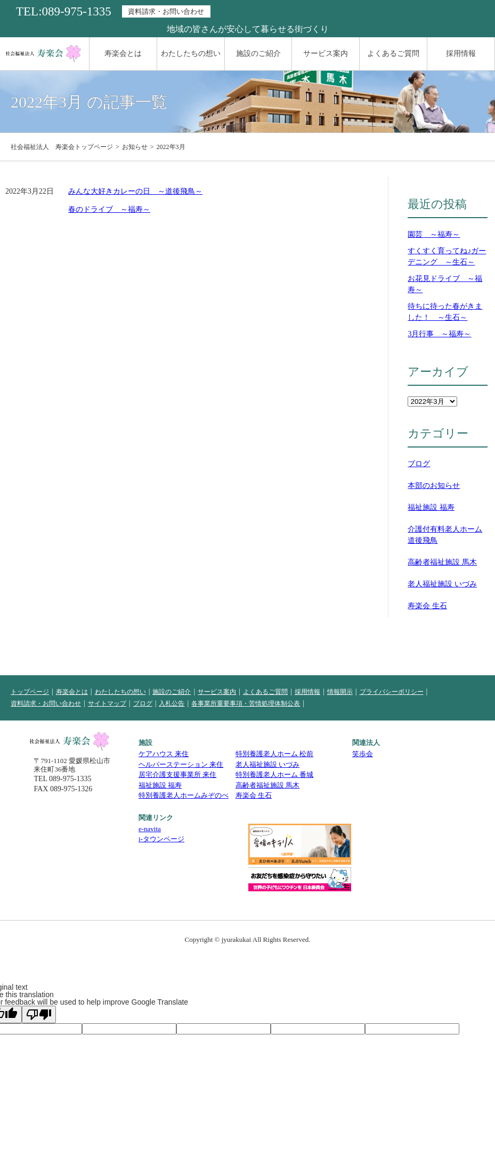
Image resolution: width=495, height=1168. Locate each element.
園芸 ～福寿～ (434, 234)
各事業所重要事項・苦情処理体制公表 (245, 703)
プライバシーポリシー (392, 691)
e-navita (150, 829)
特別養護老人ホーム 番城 (274, 774)
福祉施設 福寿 (431, 507)
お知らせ (135, 147)
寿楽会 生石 (427, 606)
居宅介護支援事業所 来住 (177, 774)
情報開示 (340, 691)
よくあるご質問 (393, 53)
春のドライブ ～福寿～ (109, 209)
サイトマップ (107, 703)
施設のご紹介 (258, 53)
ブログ (419, 464)
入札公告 (171, 703)
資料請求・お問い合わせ (166, 11)
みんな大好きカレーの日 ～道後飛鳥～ (135, 191)
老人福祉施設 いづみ (442, 584)
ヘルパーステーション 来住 (181, 764)
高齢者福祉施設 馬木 (442, 562)
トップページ (30, 691)
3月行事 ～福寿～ (439, 334)
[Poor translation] (39, 1014)
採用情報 (461, 53)
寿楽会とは (123, 53)
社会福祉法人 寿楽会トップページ (62, 147)
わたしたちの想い (191, 53)
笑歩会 (362, 754)
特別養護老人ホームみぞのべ (184, 795)
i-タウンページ (161, 839)
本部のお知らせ (434, 486)
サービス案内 (325, 53)
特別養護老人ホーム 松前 (274, 754)
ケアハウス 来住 (164, 754)
